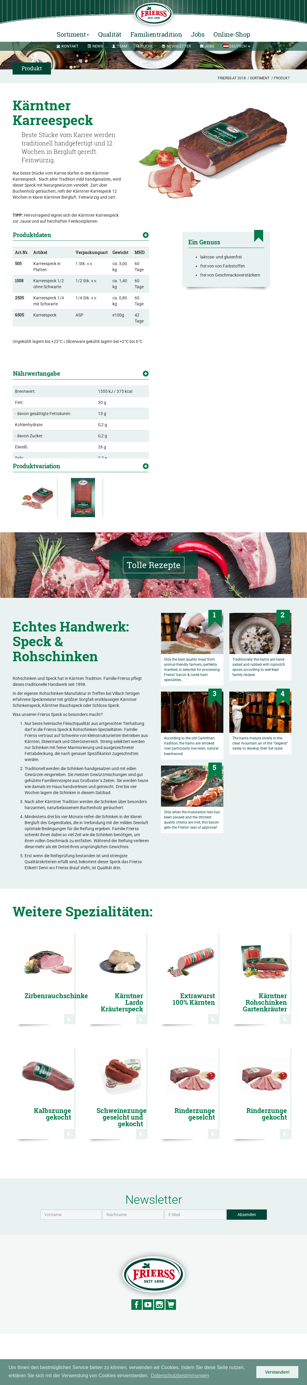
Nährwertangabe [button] (36, 358)
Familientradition (156, 34)
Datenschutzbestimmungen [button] (180, 1375)
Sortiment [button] (73, 34)
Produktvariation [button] (36, 468)
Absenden (246, 1265)
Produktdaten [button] (32, 235)
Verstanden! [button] (277, 1372)
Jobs (197, 34)
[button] (237, 46)
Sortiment (260, 78)
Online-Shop (231, 34)
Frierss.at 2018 (232, 78)
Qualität (109, 34)
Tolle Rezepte (153, 616)
